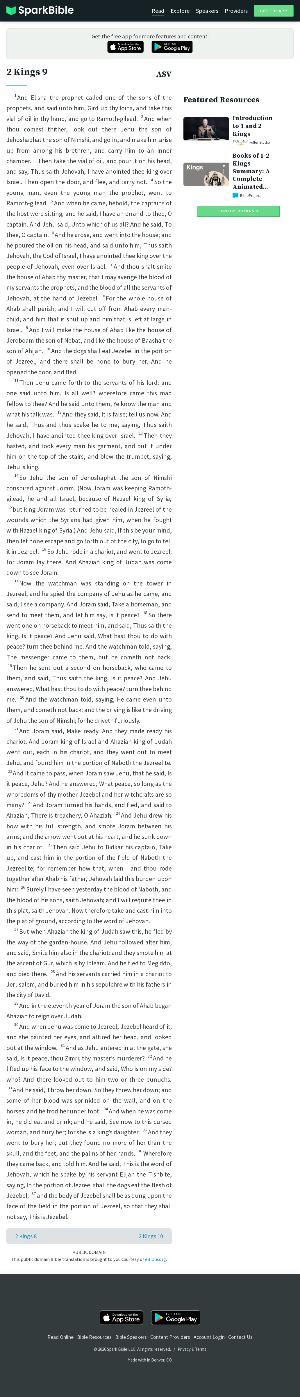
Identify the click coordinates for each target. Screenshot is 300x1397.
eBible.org (155, 1259)
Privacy (184, 1349)
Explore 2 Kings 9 (238, 210)
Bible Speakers (131, 1337)
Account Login (209, 1337)
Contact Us (240, 1337)
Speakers (207, 10)
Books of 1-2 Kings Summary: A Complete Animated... (251, 171)
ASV (164, 74)
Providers (236, 10)
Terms (200, 1349)
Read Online (60, 1337)
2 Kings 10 (151, 1236)
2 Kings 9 (26, 72)
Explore (180, 10)
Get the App (273, 10)
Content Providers (170, 1337)
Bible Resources (94, 1337)
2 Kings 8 (26, 1236)
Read (158, 10)
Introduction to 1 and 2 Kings (253, 126)
